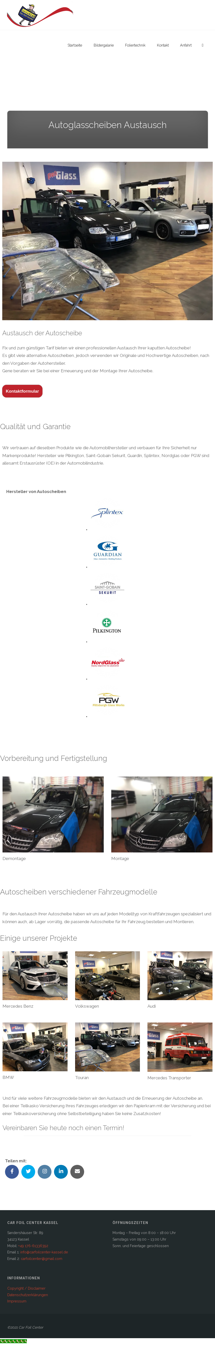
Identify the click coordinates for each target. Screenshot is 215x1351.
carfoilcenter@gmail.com (41, 1259)
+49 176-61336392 (33, 1246)
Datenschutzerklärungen (27, 1295)
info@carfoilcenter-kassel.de (44, 1252)
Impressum (16, 1301)
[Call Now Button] (13, 1341)
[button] (40, 15)
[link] (202, 45)
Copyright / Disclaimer (26, 1288)
